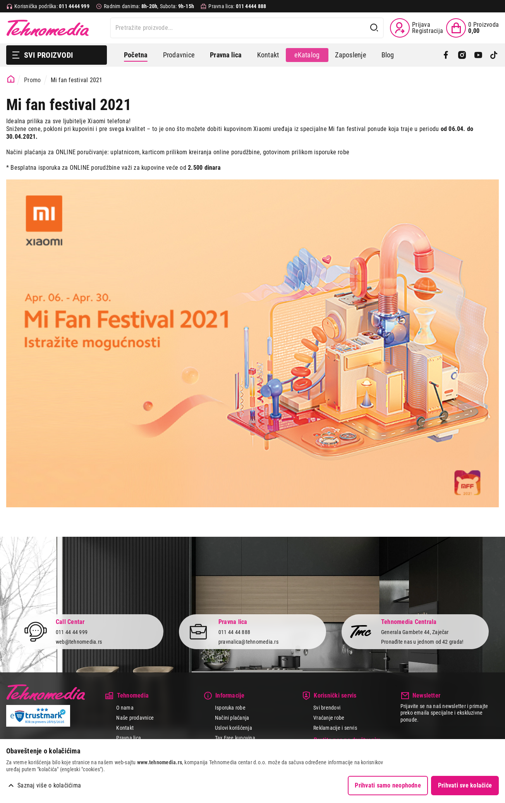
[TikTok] (494, 55)
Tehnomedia (47, 27)
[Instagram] (462, 55)
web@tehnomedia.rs (79, 642)
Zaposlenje (350, 55)
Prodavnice (178, 55)
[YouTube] (478, 55)
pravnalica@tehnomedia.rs (248, 642)
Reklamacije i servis (335, 728)
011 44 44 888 (234, 632)
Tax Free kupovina (235, 738)
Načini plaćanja (232, 718)
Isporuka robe (230, 708)
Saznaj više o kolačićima (49, 785)
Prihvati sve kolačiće (465, 785)
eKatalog (306, 55)
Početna (136, 55)
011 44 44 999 (72, 632)
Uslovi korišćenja (233, 728)
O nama (124, 708)
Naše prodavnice (135, 718)
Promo (32, 80)
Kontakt (268, 55)
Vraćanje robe (328, 718)
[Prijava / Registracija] (416, 28)
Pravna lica (128, 738)
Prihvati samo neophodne (388, 785)
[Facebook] (446, 55)
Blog (387, 55)
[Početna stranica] (11, 79)
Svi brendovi (326, 708)
